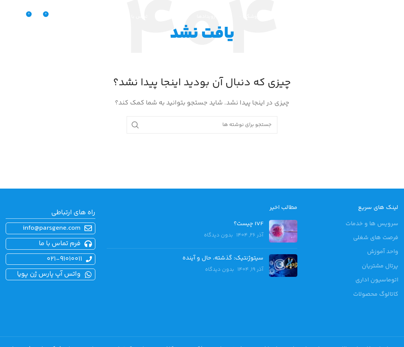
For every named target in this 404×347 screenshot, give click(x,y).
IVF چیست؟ (248, 224)
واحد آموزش (382, 252)
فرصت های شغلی (375, 238)
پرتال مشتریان (380, 266)
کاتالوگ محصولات (375, 294)
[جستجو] (65, 17)
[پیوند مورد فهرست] (49, 243)
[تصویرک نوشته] (283, 231)
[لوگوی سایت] (364, 17)
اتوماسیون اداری (376, 280)
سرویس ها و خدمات (372, 224)
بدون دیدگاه (218, 235)
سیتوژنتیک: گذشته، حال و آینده (222, 258)
